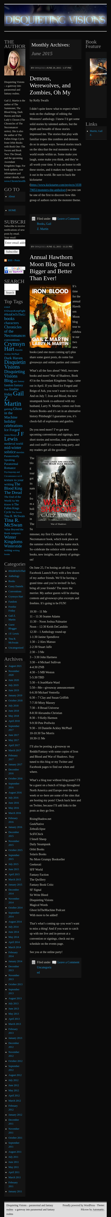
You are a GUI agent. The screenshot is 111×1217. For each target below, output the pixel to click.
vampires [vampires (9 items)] (15, 533)
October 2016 (16, 778)
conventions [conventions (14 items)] (12, 340)
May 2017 (14, 740)
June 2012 (14, 1085)
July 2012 (14, 1080)
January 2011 (15, 1191)
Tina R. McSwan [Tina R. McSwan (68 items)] (13, 522)
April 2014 (14, 942)
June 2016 (14, 802)
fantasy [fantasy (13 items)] (18, 385)
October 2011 (15, 1137)
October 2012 (16, 1061)
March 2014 (15, 947)
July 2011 (14, 1156)
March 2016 (15, 813)
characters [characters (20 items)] (11, 323)
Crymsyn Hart (16, 596)
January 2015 (15, 884)
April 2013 (14, 1018)
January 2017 (15, 764)
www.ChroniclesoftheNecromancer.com (24, 181)
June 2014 (14, 931)
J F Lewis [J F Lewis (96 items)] (14, 436)
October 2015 (16, 850)
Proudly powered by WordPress (79, 1205)
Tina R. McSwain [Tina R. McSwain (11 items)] (14, 516)
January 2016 (15, 827)
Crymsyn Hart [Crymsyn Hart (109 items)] (14, 346)
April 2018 (14, 721)
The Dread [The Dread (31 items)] (13, 492)
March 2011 (15, 1177)
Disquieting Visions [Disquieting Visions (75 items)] (16, 364)
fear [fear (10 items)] (6, 389)
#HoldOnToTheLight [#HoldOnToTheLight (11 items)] (16, 314)
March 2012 (15, 1100)
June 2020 (14, 680)
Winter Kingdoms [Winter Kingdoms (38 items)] (13, 539)
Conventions (15, 591)
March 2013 (15, 1023)
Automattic (98, 1209)
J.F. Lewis (14, 633)
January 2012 (15, 1114)
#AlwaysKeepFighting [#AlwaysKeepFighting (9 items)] (16, 310)
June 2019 (14, 690)
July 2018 (14, 705)
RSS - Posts (14, 260)
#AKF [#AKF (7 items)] (7, 307)
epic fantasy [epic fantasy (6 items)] (18, 381)
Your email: (10, 237)
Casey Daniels (16, 586)
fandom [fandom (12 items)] (8, 385)
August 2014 (15, 921)
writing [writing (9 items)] (8, 550)
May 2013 (14, 1013)
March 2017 (15, 750)
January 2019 (15, 695)
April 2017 (14, 745)
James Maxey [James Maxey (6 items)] (10, 435)
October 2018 (16, 700)
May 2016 (14, 807)
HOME (12, 210)
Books (41, 223)
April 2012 (14, 1095)
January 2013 (15, 1038)
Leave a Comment (68, 218)
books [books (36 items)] (9, 318)
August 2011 (15, 1151)
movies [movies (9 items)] (20, 452)
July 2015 (14, 864)
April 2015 (14, 874)
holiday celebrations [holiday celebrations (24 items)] (13, 423)
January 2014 (15, 961)
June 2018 (14, 710)
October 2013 (16, 984)
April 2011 (14, 1172)
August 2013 (15, 998)
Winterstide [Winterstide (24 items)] (13, 546)
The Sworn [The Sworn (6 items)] (17, 512)
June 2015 (14, 869)
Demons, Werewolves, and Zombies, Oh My (50, 85)
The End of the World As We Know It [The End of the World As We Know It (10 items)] (12, 500)
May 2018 (14, 715)
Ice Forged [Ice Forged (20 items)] (12, 430)
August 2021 (15, 666)
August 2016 (15, 792)
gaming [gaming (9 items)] (8, 409)
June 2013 (14, 1008)
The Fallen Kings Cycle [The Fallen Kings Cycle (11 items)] (11, 508)
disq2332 (40, 67)
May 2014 (14, 937)
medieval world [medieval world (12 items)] (13, 443)
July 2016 (14, 797)
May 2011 (14, 1167)
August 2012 (15, 1075)
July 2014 (14, 926)
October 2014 (16, 907)
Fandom (13, 601)
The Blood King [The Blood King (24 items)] (13, 486)
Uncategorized (16, 647)
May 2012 (14, 1090)
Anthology (14, 576)
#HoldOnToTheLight (19, 571)
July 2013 (14, 1003)
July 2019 (14, 685)
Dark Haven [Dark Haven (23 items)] (13, 358)
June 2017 (14, 735)
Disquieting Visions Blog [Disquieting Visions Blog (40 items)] (14, 376)
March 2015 (15, 879)
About (12, 196)
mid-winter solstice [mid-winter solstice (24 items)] (12, 450)
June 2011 (14, 1162)
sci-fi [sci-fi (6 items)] (19, 476)
